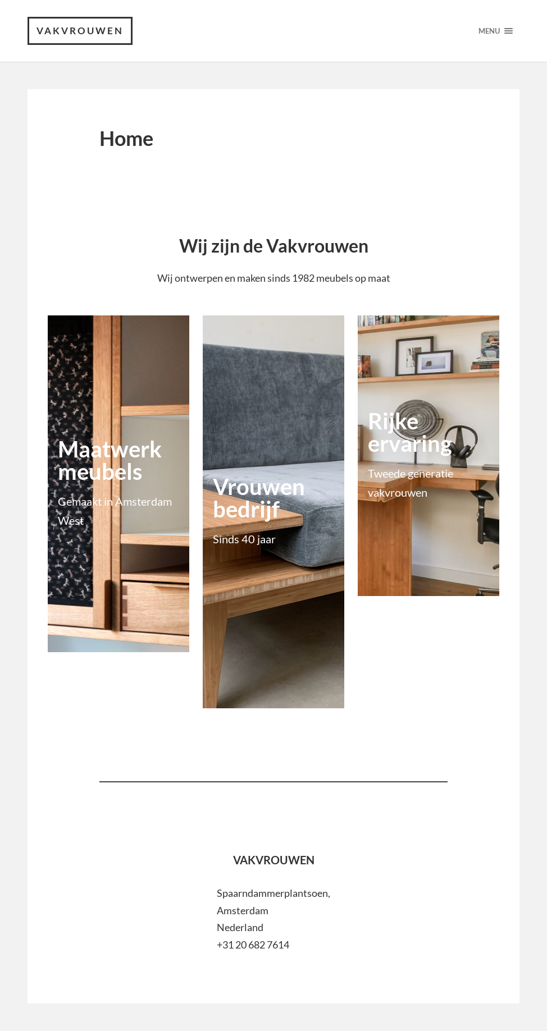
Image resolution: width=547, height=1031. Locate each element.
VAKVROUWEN (80, 30)
